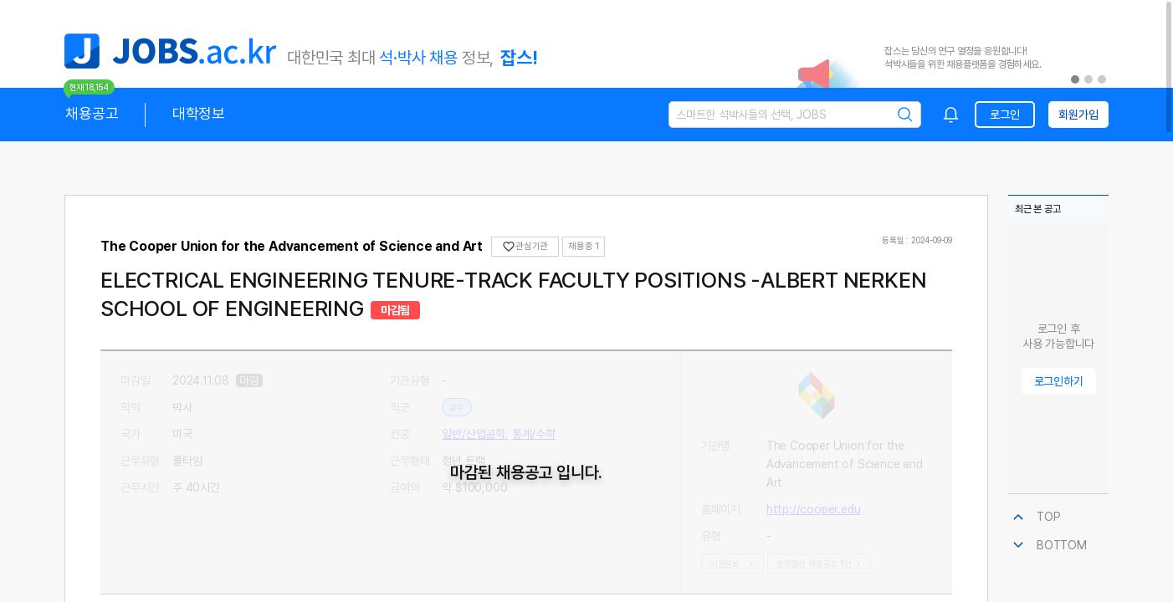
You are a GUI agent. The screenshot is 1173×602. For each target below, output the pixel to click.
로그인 (1004, 114)
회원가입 (1078, 114)
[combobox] (951, 115)
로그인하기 (1058, 381)
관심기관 (525, 246)
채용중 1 (583, 246)
